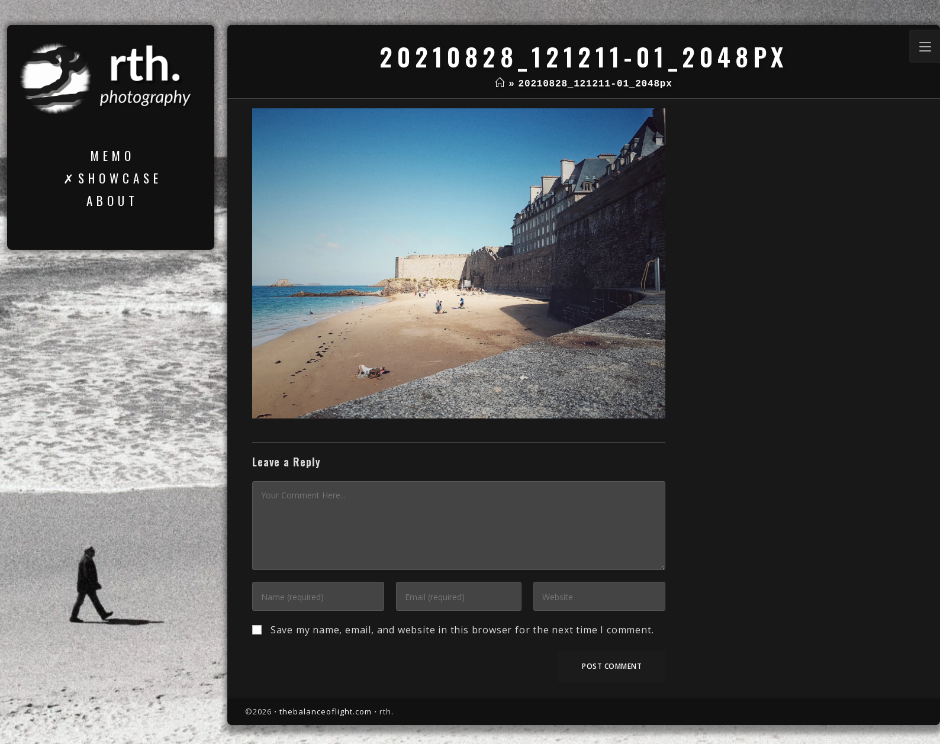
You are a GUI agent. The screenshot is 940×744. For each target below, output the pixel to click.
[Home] (500, 84)
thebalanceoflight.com (325, 711)
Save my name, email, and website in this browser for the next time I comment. (462, 629)
